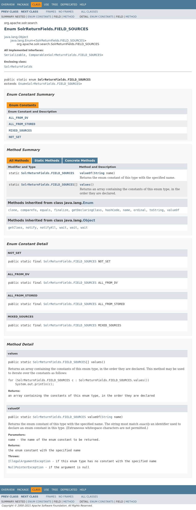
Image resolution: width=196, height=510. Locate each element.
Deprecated (69, 4)
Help (83, 4)
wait (62, 227)
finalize (61, 210)
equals (45, 210)
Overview (8, 4)
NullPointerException (26, 467)
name (126, 210)
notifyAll (48, 227)
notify (31, 227)
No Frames (66, 11)
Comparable (37, 55)
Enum (21, 83)
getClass (15, 227)
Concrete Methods (80, 160)
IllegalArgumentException (29, 461)
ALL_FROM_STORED (22, 124)
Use (46, 4)
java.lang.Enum (21, 40)
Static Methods (46, 160)
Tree (55, 4)
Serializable (14, 55)
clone (12, 210)
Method (68, 16)
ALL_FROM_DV (18, 117)
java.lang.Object (16, 37)
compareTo (28, 210)
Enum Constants (39, 16)
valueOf (86, 173)
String (99, 173)
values (85, 184)
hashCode (112, 210)
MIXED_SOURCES (20, 130)
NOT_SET (15, 137)
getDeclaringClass (87, 210)
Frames (51, 11)
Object (89, 220)
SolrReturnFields (18, 66)
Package (23, 4)
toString (156, 210)
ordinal (140, 210)
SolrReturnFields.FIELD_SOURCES (60, 40)
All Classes (89, 11)
